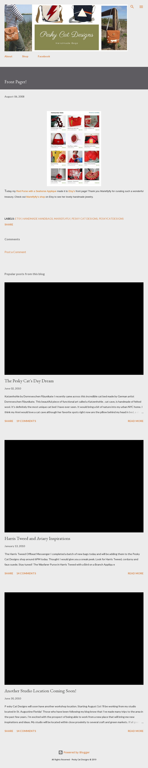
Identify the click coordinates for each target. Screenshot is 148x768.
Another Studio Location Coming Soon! (40, 691)
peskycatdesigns (111, 218)
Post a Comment (15, 252)
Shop (25, 56)
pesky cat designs (85, 218)
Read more (135, 421)
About (8, 56)
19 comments (26, 421)
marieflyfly (62, 218)
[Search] (132, 7)
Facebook (44, 56)
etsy (18, 218)
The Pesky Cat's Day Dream (29, 381)
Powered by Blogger (74, 752)
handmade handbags (38, 218)
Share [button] (9, 224)
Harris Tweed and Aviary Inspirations (37, 538)
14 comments (26, 573)
